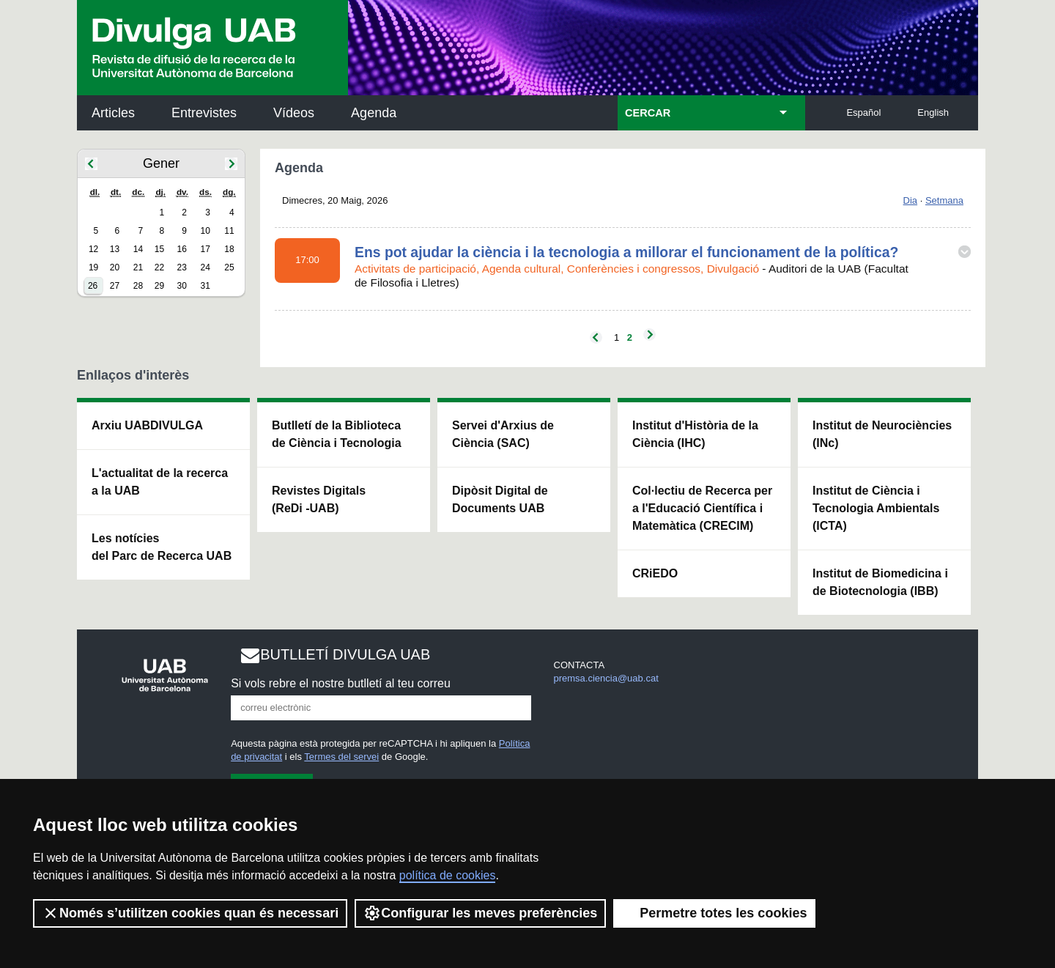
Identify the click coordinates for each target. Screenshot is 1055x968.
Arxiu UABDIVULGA (147, 425)
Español (863, 112)
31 (205, 286)
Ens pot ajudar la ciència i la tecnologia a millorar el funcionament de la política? (626, 252)
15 (159, 249)
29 (159, 286)
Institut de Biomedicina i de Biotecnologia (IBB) (880, 582)
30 (182, 286)
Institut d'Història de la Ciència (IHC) (695, 434)
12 (93, 249)
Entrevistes (204, 113)
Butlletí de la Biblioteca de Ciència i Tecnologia (336, 434)
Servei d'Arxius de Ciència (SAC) (503, 434)
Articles (113, 113)
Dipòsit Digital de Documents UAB (500, 499)
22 (159, 267)
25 (229, 267)
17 (205, 249)
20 (114, 267)
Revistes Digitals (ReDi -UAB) (319, 499)
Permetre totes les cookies (714, 913)
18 (229, 249)
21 (138, 267)
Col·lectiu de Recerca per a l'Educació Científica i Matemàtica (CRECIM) (702, 508)
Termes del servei (341, 756)
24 (205, 267)
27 (114, 286)
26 (92, 286)
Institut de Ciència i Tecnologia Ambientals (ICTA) (875, 508)
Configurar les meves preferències (480, 913)
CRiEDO (655, 573)
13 (114, 249)
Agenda (373, 113)
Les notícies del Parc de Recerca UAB (162, 547)
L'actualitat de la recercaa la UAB (160, 482)
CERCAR (647, 113)
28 (138, 286)
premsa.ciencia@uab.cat (606, 678)
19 (93, 267)
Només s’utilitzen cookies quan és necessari (190, 913)
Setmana (944, 200)
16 (182, 249)
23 (182, 267)
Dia (910, 200)
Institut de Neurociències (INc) (882, 434)
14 (138, 249)
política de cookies (447, 875)
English (933, 112)
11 (229, 231)
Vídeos (293, 113)
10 (205, 231)
